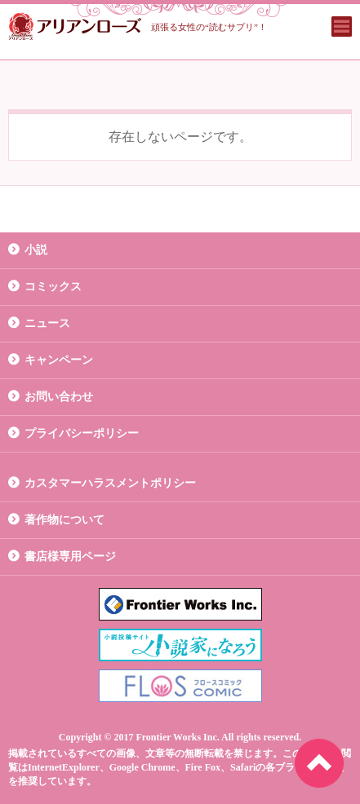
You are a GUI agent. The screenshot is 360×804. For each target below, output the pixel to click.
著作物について (64, 520)
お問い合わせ (58, 397)
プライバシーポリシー (81, 433)
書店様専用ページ (70, 556)
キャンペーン (58, 360)
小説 (35, 250)
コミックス (53, 287)
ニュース (47, 323)
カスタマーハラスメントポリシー (110, 483)
